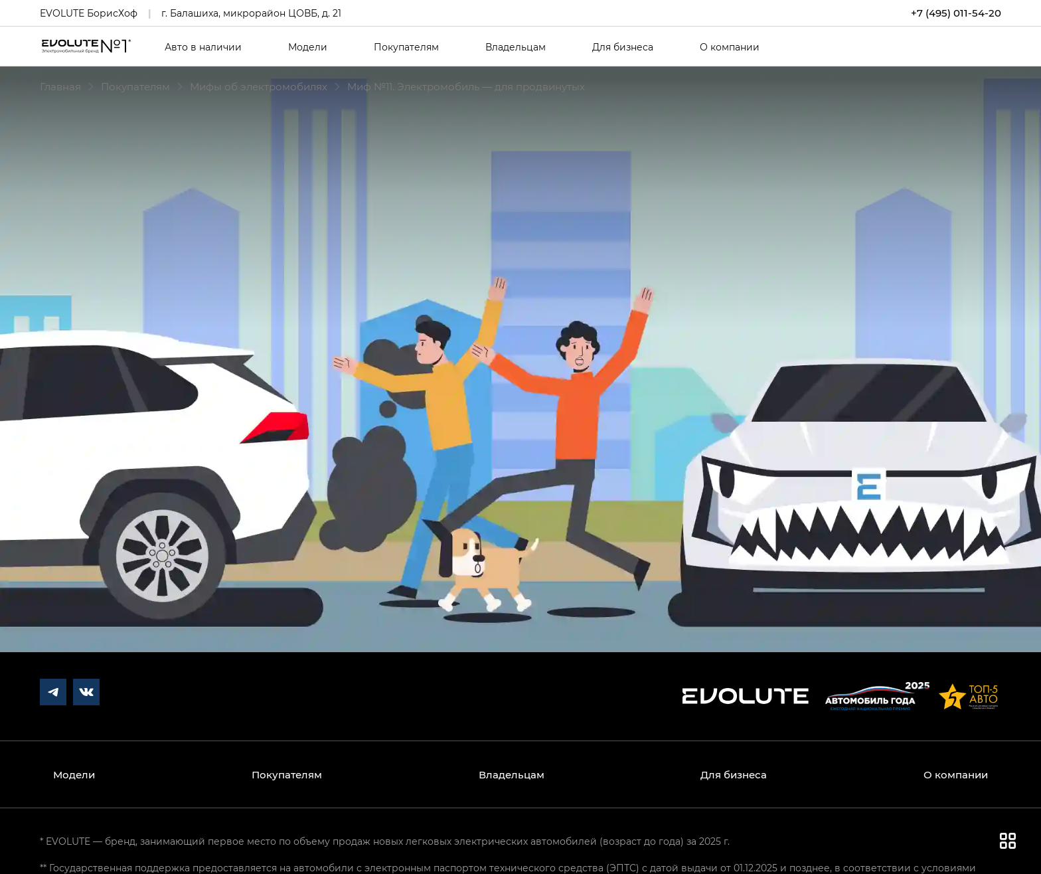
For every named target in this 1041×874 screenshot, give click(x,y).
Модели (307, 47)
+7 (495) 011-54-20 (956, 13)
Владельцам (515, 47)
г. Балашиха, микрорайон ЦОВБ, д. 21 (251, 13)
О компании (730, 47)
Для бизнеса (622, 47)
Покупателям (406, 47)
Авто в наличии (203, 47)
